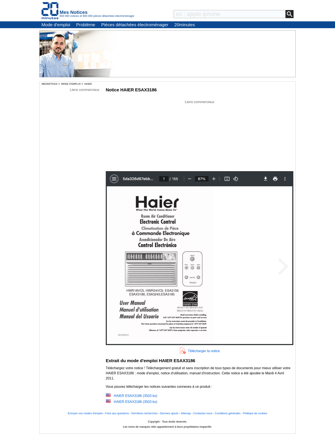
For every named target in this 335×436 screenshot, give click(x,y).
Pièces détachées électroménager (134, 24)
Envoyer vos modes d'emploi (85, 413)
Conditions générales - (229, 413)
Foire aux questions (117, 413)
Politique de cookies (255, 413)
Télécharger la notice (204, 351)
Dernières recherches (144, 413)
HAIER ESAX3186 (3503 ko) (135, 396)
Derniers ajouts (169, 413)
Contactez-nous (202, 413)
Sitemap (186, 413)
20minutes (184, 24)
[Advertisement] (199, 134)
